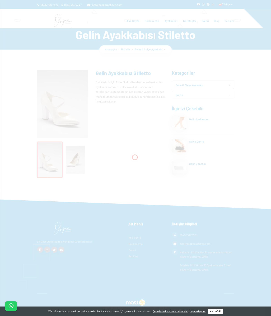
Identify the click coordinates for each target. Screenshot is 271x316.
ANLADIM (215, 311)
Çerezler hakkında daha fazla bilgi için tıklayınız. (179, 311)
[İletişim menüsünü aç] (11, 306)
